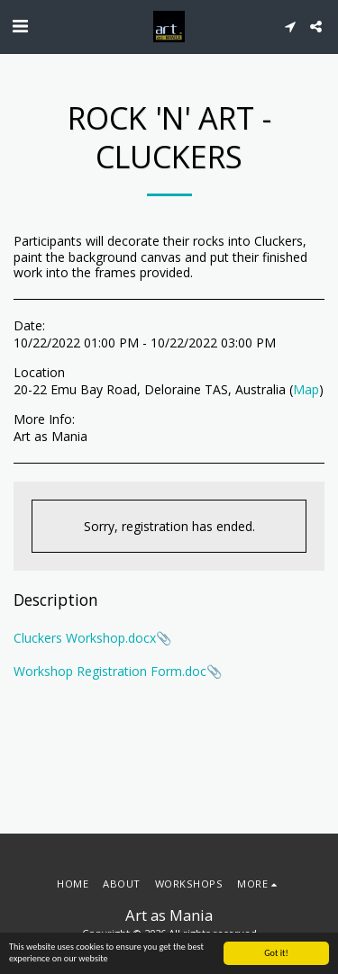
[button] (20, 25)
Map (306, 389)
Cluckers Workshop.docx (85, 637)
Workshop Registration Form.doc (110, 671)
